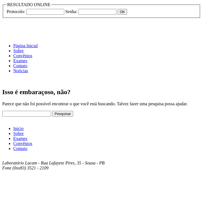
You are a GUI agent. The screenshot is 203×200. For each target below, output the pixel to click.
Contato (20, 65)
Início (18, 128)
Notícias (20, 70)
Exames (20, 60)
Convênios (22, 55)
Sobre (18, 50)
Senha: (71, 11)
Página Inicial (25, 45)
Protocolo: (16, 11)
